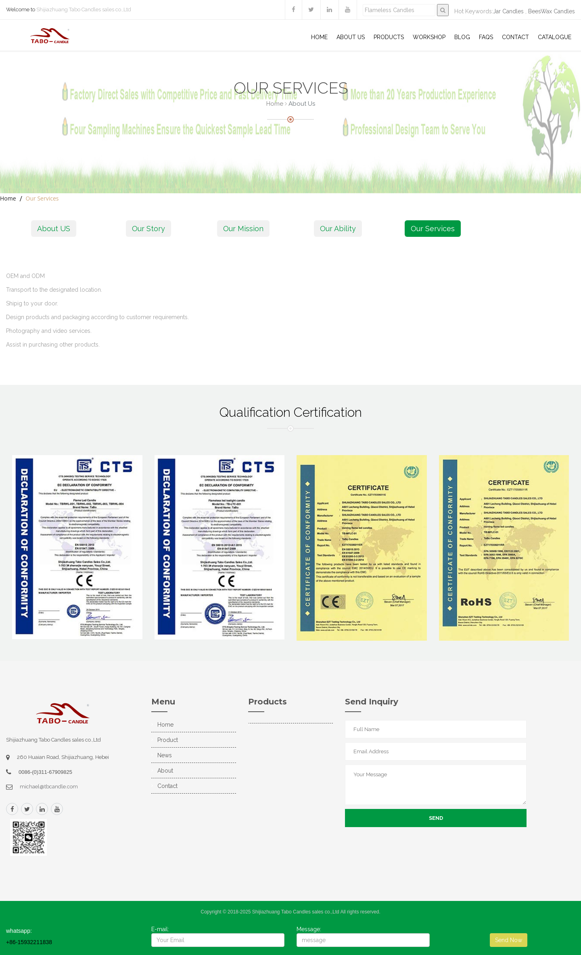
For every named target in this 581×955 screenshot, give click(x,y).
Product (167, 740)
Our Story (148, 228)
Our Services (433, 228)
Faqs (486, 37)
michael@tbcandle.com (49, 787)
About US (350, 37)
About (165, 770)
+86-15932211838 (29, 942)
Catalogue (554, 37)
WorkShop (429, 37)
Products (389, 37)
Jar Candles (508, 11)
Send (436, 818)
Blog (462, 37)
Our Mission (243, 228)
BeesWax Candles (551, 11)
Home (319, 37)
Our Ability (338, 228)
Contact (515, 37)
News (164, 755)
